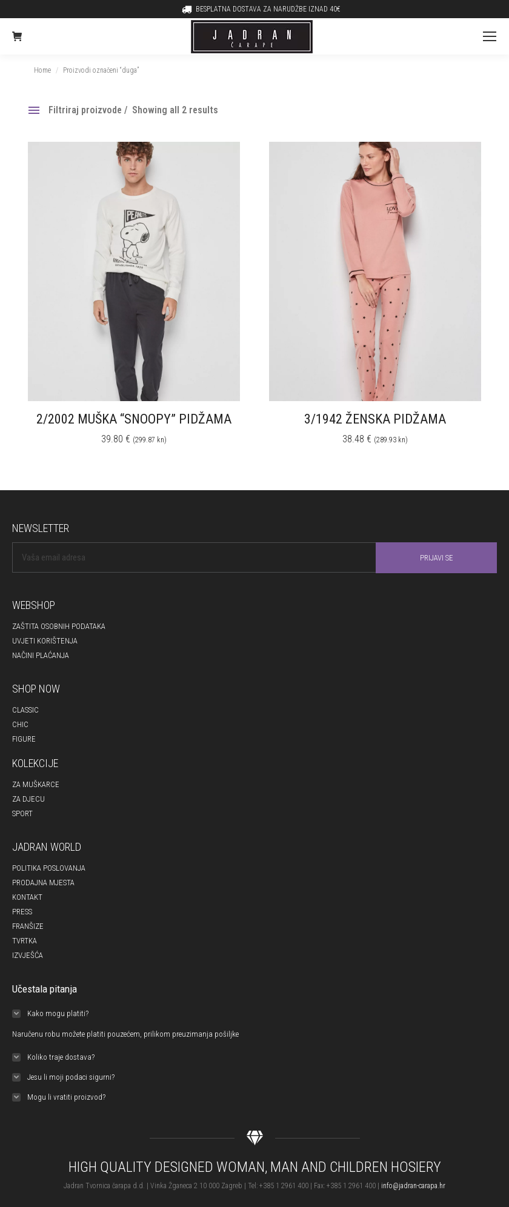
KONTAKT (27, 897)
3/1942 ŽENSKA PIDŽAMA (375, 419)
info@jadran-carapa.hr (413, 1186)
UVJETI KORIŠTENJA (45, 640)
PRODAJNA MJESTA (43, 882)
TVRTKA (24, 940)
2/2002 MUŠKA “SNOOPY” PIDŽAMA (133, 419)
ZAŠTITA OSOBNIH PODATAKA (58, 626)
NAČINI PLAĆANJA (40, 655)
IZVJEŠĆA (27, 955)
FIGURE (24, 738)
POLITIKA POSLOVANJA (48, 868)
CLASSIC (25, 709)
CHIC (20, 724)
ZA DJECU (28, 798)
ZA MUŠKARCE (35, 784)
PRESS (22, 911)
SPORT (22, 813)
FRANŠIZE (28, 926)
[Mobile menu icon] (489, 36)
